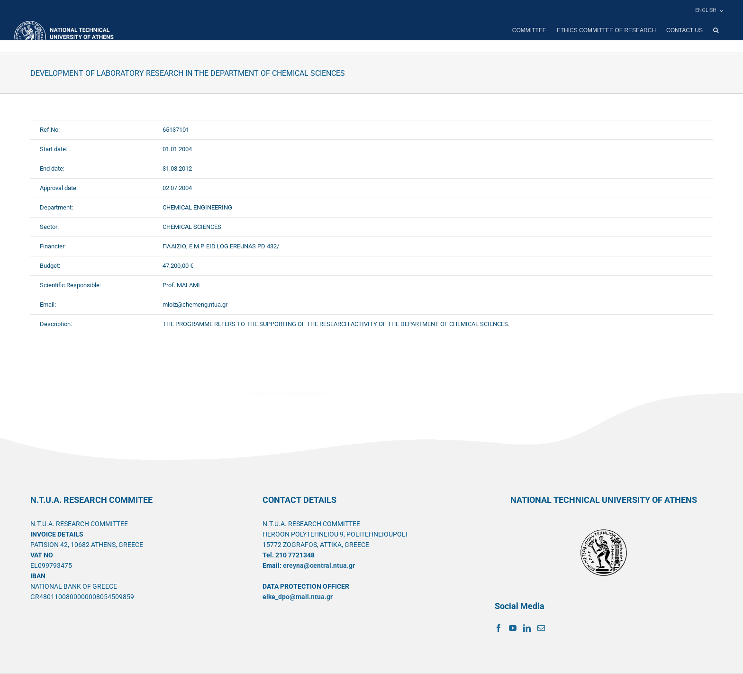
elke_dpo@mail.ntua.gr (298, 597)
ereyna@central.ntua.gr (319, 565)
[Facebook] (498, 628)
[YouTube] (512, 628)
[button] (715, 30)
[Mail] (541, 628)
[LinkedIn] (527, 628)
